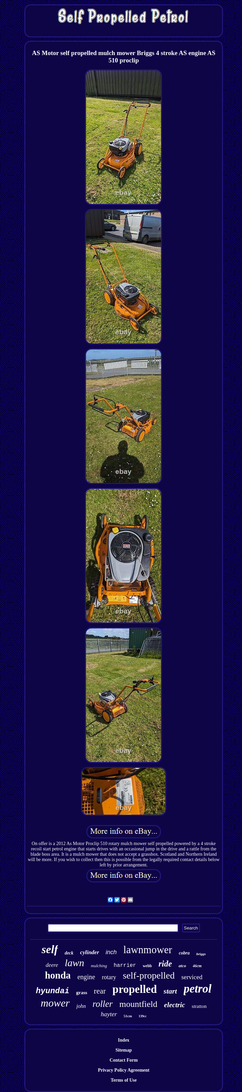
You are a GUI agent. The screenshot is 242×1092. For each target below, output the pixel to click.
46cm (197, 966)
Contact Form (124, 1060)
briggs (201, 954)
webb (147, 966)
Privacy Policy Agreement (123, 1070)
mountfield (138, 1004)
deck (69, 953)
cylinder (89, 952)
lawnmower (147, 950)
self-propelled (149, 975)
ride (165, 963)
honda (58, 975)
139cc (143, 1016)
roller (102, 1004)
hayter (109, 1014)
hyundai (52, 991)
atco (182, 965)
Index (123, 1040)
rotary (109, 977)
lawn (74, 962)
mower (55, 1003)
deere (52, 965)
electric (174, 1005)
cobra (184, 953)
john (81, 1006)
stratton (199, 1006)
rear (100, 991)
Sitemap (123, 1050)
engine (86, 977)
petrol (198, 988)
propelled (134, 989)
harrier (125, 966)
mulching (99, 965)
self (50, 949)
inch (111, 952)
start (170, 991)
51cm (128, 1016)
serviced (191, 977)
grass (81, 992)
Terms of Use (124, 1080)
